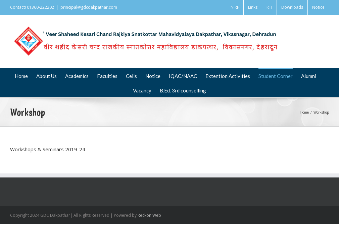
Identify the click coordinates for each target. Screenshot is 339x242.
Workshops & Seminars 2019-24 (47, 149)
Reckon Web (149, 215)
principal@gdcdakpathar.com (88, 7)
